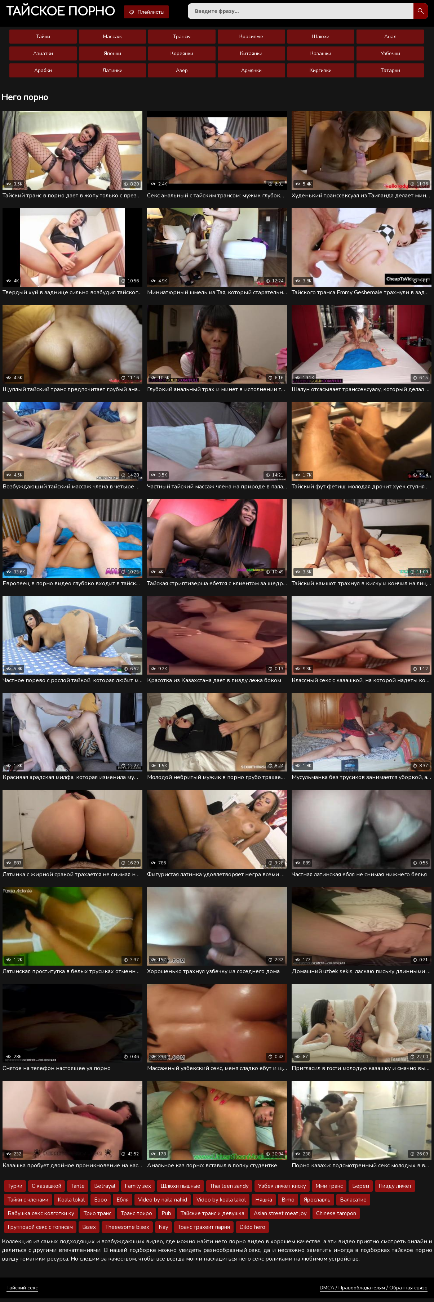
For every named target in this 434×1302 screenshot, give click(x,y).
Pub (166, 1217)
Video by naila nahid (162, 1203)
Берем (360, 1189)
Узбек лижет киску (282, 1189)
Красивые (251, 38)
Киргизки (321, 71)
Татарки (390, 71)
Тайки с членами (28, 1203)
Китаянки (251, 55)
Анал (390, 38)
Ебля (122, 1203)
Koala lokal (71, 1203)
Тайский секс (22, 1291)
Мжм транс (329, 1189)
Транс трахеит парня (204, 1230)
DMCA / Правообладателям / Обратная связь (374, 1291)
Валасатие (353, 1203)
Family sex (138, 1189)
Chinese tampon (336, 1217)
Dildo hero (252, 1230)
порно (62, 12)
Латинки (112, 71)
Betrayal (104, 1189)
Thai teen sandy (229, 1189)
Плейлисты (151, 11)
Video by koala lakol (221, 1203)
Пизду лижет (395, 1189)
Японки (112, 55)
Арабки (43, 71)
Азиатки (43, 55)
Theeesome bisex (127, 1230)
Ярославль (317, 1203)
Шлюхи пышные (180, 1189)
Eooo (100, 1203)
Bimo (288, 1203)
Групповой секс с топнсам (40, 1230)
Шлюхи (320, 38)
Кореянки (181, 55)
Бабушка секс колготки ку (41, 1217)
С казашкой (46, 1189)
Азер (182, 71)
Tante (78, 1189)
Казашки (320, 55)
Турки (15, 1189)
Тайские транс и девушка (212, 1217)
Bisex (89, 1230)
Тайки (43, 38)
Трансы (182, 38)
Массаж (112, 38)
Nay (163, 1230)
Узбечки (390, 55)
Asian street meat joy (280, 1217)
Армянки (251, 71)
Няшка (263, 1203)
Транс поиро (136, 1217)
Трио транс (97, 1217)
